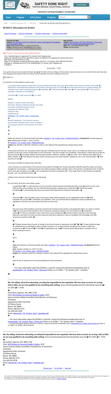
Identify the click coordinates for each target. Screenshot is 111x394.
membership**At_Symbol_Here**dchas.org (30, 270)
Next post (68, 368)
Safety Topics (35, 18)
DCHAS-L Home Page (60, 33)
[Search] (89, 17)
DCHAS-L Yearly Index (42, 33)
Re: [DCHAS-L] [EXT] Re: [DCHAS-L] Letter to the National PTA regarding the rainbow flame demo (83, 43)
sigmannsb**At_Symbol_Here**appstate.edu (31, 313)
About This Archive (10, 33)
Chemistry (51, 18)
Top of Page (58, 368)
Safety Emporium (62, 379)
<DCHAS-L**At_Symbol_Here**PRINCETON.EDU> (61, 138)
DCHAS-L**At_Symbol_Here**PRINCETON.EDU (27, 143)
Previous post (47, 368)
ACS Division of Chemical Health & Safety (28, 295)
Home (8, 17)
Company (20, 18)
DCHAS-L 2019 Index (26, 33)
